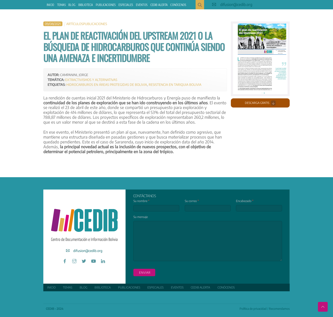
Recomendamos (279, 308)
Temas (61, 5)
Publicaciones (106, 5)
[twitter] (84, 260)
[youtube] (93, 260)
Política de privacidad (253, 308)
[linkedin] (103, 260)
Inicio (50, 5)
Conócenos (178, 5)
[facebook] (65, 260)
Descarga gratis (260, 102)
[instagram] (74, 260)
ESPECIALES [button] (126, 5)
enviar (144, 272)
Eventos (141, 5)
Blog (71, 5)
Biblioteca (85, 5)
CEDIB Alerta (159, 5)
